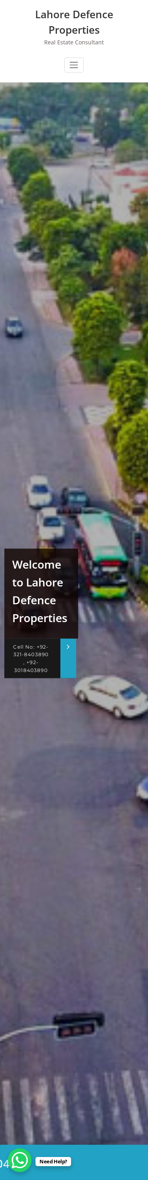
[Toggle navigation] (73, 65)
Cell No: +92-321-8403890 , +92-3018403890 (31, 658)
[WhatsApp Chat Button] (20, 1160)
